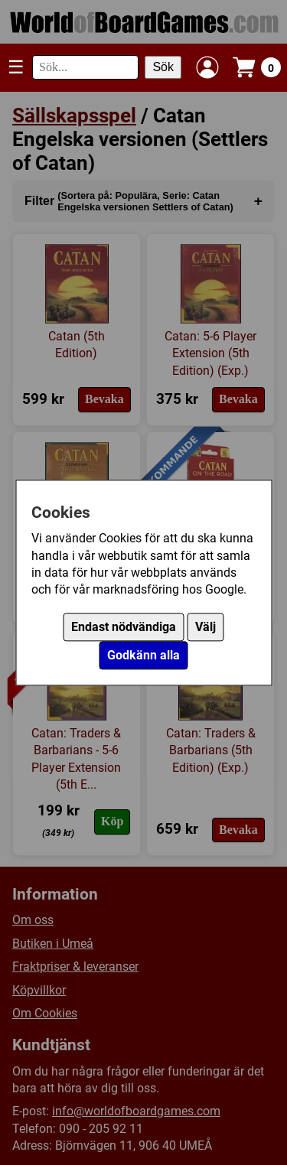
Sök (163, 66)
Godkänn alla (143, 655)
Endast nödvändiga (123, 627)
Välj (205, 627)
